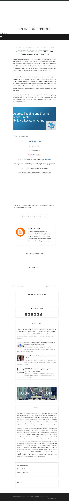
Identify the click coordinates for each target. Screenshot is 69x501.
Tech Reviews (35, 452)
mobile (28, 443)
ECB (29, 430)
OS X (51, 445)
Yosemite (42, 456)
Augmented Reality (45, 424)
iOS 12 (55, 436)
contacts (55, 426)
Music (18, 445)
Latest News (47, 439)
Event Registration (52, 430)
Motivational (33, 443)
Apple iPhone (22, 417)
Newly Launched (36, 445)
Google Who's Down (48, 434)
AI (38, 413)
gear (55, 432)
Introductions (45, 436)
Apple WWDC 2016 (43, 421)
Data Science (51, 428)
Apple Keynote (38, 417)
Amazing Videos (43, 413)
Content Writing (35, 428)
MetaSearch (23, 443)
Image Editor (20, 436)
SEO (32, 449)
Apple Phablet (20, 421)
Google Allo (23, 434)
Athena (37, 424)
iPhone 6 (19, 439)
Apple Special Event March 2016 (31, 421)
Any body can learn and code (35, 415)
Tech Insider (25, 451)
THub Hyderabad (39, 454)
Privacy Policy (21, 483)
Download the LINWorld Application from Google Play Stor (34, 172)
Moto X (39, 443)
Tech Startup (50, 47)
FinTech (32, 432)
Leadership (24, 441)
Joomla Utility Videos (38, 439)
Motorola (54, 443)
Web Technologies (25, 456)
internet (31, 436)
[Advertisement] (34, 13)
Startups (41, 449)
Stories (45, 449)
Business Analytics (32, 426)
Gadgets (52, 432)
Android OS (25, 415)
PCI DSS (24, 447)
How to (55, 434)
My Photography (26, 445)
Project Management (39, 447)
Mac (40, 441)
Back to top (51, 498)
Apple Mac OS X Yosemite (50, 419)
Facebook (26, 432)
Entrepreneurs (43, 430)
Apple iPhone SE (30, 417)
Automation (19, 426)
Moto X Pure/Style (46, 443)
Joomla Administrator (27, 439)
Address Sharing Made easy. (23, 47)
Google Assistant (30, 434)
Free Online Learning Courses (41, 432)
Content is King (20, 428)
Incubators (25, 436)
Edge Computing (35, 430)
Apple (46, 415)
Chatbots (50, 426)
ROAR (26, 449)
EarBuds (26, 430)
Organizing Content (45, 445)
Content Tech (34, 228)
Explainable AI (20, 432)
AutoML (25, 426)
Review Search (20, 449)
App (43, 415)
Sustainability (51, 449)
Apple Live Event (39, 419)
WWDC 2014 (37, 456)
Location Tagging (39, 47)
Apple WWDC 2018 (52, 421)
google (18, 434)
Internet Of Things (37, 436)
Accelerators (20, 413)
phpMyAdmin (29, 447)
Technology (54, 451)
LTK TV (37, 441)
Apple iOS (50, 415)
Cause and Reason (42, 426)
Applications (20, 424)
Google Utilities (39, 434)
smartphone (36, 449)
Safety (29, 449)
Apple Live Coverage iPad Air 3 (26, 419)
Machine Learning (46, 441)
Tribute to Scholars (48, 454)
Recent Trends (51, 447)
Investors (51, 436)
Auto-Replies (53, 424)
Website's (31, 456)
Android (50, 413)
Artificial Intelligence (29, 424)
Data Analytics (43, 428)
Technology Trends (25, 454)
